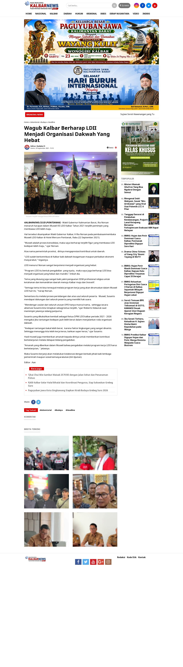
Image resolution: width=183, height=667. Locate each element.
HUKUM (79, 13)
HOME (29, 13)
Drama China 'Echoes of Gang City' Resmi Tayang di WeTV (134, 254)
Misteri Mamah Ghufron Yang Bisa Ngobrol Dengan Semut (133, 188)
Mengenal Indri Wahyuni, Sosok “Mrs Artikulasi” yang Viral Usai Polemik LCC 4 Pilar (135, 203)
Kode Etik (131, 557)
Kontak (142, 557)
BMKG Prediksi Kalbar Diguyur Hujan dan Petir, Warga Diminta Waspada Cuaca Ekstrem (135, 340)
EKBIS (103, 13)
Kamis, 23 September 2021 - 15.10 (42, 148)
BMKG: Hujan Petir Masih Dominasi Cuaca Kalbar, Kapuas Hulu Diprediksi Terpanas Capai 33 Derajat (135, 271)
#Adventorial (46, 410)
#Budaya (59, 410)
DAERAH (68, 13)
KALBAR (54, 13)
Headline (51, 122)
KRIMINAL (92, 13)
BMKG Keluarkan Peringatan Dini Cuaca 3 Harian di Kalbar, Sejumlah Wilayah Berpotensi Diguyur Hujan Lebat (135, 288)
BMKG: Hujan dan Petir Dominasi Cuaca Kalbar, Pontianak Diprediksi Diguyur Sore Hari (135, 241)
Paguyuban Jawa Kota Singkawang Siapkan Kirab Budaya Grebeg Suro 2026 (68, 390)
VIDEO (136, 13)
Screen (124, 5)
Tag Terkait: (31, 410)
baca (110, 147)
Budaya (44, 122)
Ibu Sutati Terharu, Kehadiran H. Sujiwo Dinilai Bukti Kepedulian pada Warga (134, 324)
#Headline (70, 410)
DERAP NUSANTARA (119, 13)
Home (26, 122)
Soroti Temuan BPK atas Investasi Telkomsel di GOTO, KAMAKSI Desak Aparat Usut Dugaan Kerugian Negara (134, 307)
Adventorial (34, 122)
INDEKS (146, 13)
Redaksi (121, 557)
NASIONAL (40, 13)
